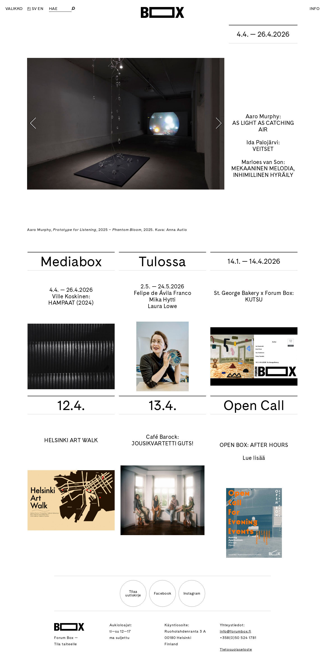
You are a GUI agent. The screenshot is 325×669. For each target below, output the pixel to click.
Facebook (162, 593)
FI (29, 8)
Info (315, 8)
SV (34, 8)
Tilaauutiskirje (133, 593)
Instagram (191, 593)
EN (40, 8)
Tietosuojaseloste (236, 649)
